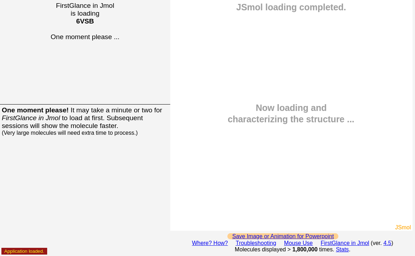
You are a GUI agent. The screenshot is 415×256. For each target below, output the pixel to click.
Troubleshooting (256, 243)
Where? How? (210, 243)
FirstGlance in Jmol (345, 243)
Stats (342, 249)
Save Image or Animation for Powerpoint (283, 236)
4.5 (387, 243)
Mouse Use (298, 243)
